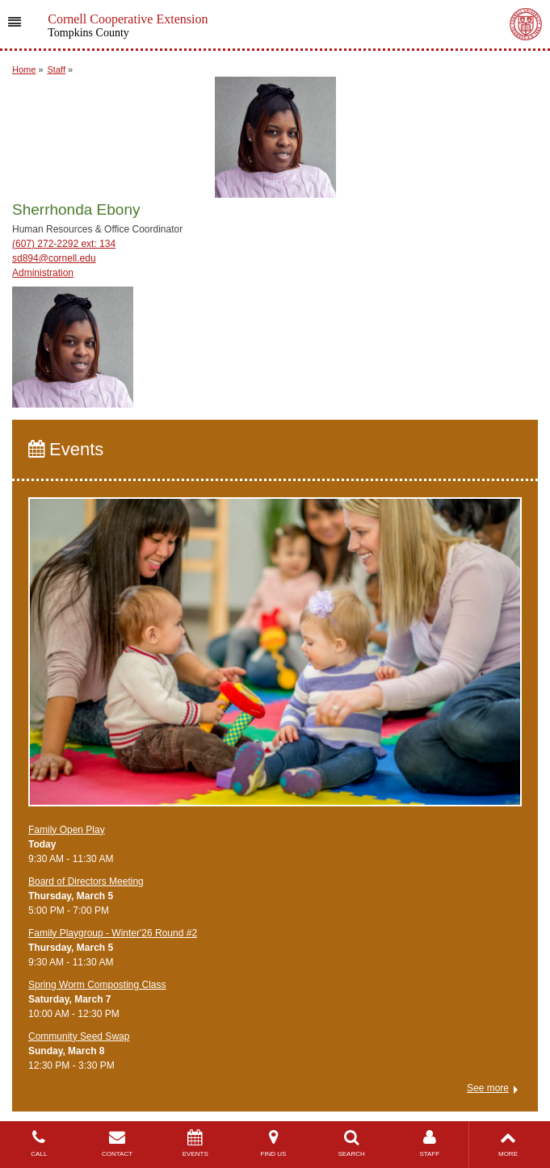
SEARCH (352, 1143)
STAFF (429, 1143)
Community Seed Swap (78, 1036)
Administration (42, 272)
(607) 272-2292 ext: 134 (63, 243)
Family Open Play (66, 829)
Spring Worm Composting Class (97, 984)
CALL (39, 1143)
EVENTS (195, 1143)
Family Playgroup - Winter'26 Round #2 (112, 933)
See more (488, 1088)
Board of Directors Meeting (86, 881)
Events (65, 449)
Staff (56, 69)
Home (24, 69)
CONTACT (117, 1143)
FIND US (273, 1143)
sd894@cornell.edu (54, 258)
